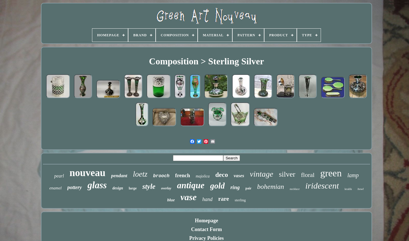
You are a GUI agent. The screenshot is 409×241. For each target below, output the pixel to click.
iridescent (322, 185)
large (133, 188)
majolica (203, 176)
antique (190, 185)
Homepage (206, 220)
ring (235, 187)
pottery (74, 187)
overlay (166, 188)
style (148, 186)
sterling (240, 200)
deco (221, 174)
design (117, 188)
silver (287, 174)
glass (97, 185)
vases (239, 175)
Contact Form (206, 229)
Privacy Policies (206, 238)
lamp (353, 175)
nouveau (87, 172)
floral (308, 174)
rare (223, 198)
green (331, 173)
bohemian (270, 186)
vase (188, 197)
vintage (261, 174)
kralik (348, 189)
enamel (55, 188)
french (182, 175)
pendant (119, 175)
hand (207, 199)
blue (171, 200)
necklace (295, 189)
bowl (361, 189)
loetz (140, 174)
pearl (59, 176)
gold (217, 185)
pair (248, 188)
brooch (161, 176)
